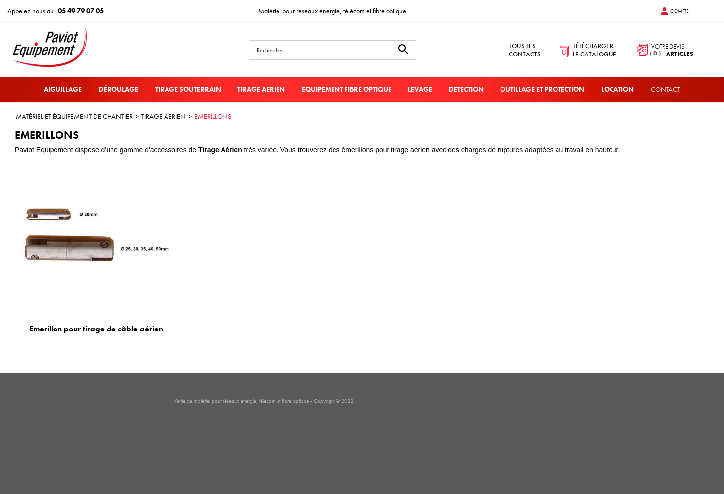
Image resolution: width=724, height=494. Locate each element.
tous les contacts (525, 50)
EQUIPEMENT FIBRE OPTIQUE (346, 89)
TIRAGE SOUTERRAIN (188, 89)
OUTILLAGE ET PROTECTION (542, 89)
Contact (665, 89)
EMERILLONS (212, 116)
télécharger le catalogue (594, 50)
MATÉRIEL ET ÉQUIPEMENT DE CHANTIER (74, 116)
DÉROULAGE (118, 89)
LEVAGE (420, 89)
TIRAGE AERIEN (261, 89)
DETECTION (466, 89)
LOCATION (617, 89)
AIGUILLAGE (63, 89)
